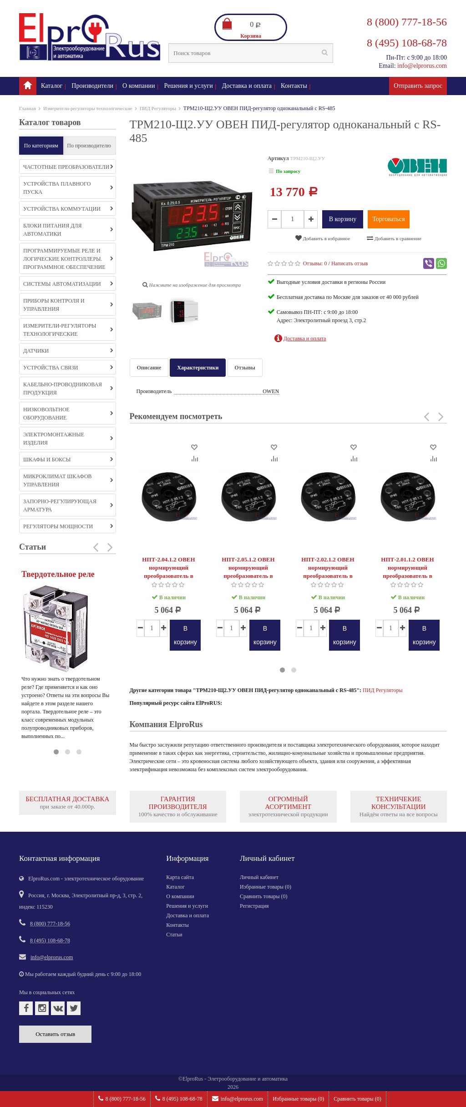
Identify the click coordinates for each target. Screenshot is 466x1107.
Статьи (174, 934)
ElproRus (192, 1079)
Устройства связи (68, 367)
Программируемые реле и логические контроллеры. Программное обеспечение (68, 259)
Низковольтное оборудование (68, 413)
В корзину (343, 219)
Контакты (294, 85)
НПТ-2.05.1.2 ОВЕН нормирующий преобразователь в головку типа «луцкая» (248, 571)
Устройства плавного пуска (68, 188)
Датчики (68, 351)
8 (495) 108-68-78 (179, 1098)
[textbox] (250, 53)
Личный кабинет (259, 877)
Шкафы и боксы (68, 459)
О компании (138, 85)
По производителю (89, 145)
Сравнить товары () (357, 1099)
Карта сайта (180, 877)
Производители (92, 85)
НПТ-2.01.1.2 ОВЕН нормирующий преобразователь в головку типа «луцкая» (408, 571)
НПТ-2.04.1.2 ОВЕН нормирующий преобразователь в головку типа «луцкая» (169, 571)
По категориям (41, 145)
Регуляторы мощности (68, 526)
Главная (27, 108)
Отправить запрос (418, 85)
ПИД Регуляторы (158, 108)
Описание (149, 367)
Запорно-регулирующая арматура (68, 505)
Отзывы (244, 367)
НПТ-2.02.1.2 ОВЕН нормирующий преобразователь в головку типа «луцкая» (328, 571)
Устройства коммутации (68, 209)
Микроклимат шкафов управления (68, 480)
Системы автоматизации (68, 284)
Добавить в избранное (322, 238)
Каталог (51, 85)
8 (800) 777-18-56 (122, 1098)
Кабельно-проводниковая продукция (68, 388)
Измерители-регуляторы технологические (87, 108)
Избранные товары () (298, 1099)
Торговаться (388, 219)
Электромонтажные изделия (68, 438)
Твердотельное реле (58, 574)
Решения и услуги (188, 85)
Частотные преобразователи (68, 167)
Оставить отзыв (55, 1034)
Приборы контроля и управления (68, 305)
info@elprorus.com (237, 1098)
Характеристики (197, 367)
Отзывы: (315, 263)
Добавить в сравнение (394, 238)
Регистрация (254, 906)
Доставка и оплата (247, 85)
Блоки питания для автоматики (68, 229)
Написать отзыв (349, 263)
